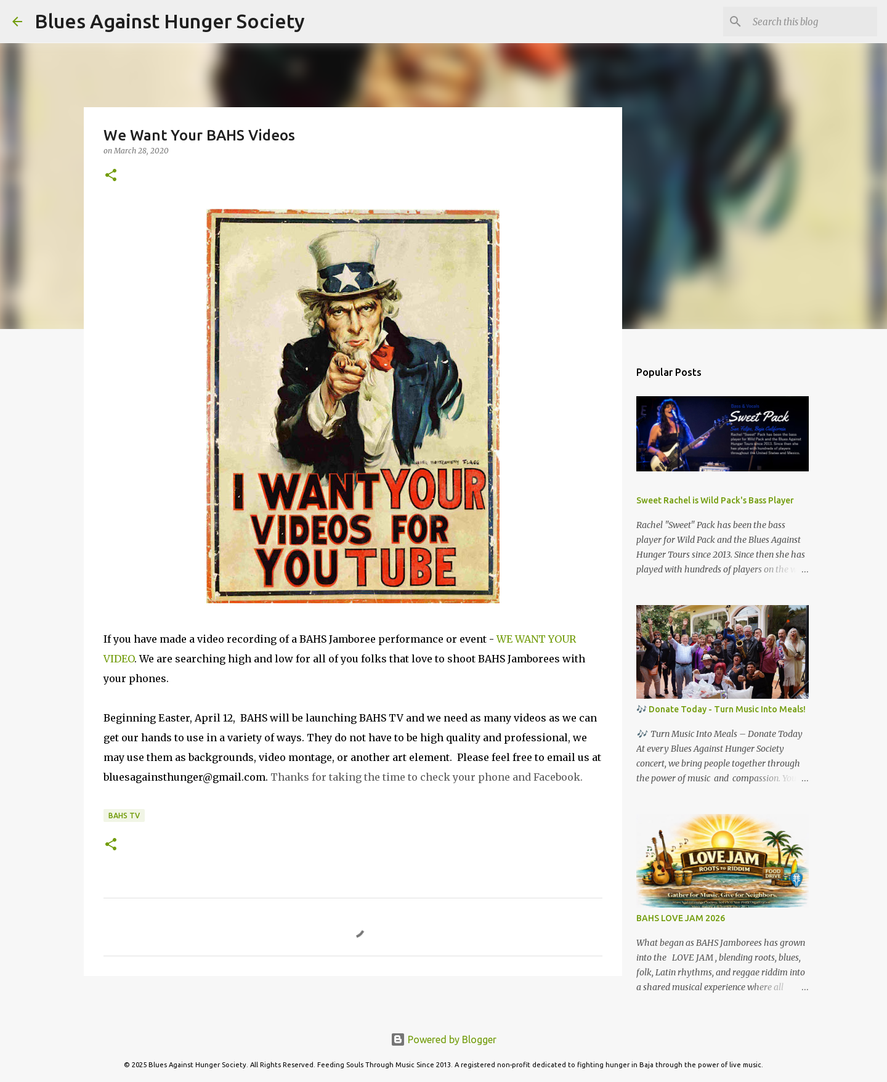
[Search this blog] (812, 21)
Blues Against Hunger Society (169, 21)
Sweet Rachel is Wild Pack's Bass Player (715, 500)
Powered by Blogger (443, 1039)
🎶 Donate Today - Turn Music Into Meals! (721, 709)
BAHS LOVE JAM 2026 (680, 918)
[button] (110, 176)
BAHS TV (124, 816)
